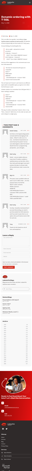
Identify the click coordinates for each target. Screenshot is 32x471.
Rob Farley (13, 154)
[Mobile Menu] (29, 2)
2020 (5, 336)
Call (6, 414)
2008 (5, 359)
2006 (5, 363)
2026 (5, 324)
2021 (5, 334)
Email (6, 405)
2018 (5, 340)
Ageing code (6, 308)
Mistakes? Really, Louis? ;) (10, 312)
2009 (5, 357)
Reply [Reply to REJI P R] (28, 175)
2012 (5, 351)
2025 (5, 326)
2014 (5, 348)
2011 (5, 353)
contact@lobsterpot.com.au (12, 407)
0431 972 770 (8, 415)
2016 (5, 344)
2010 (5, 355)
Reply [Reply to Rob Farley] (28, 153)
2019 (5, 338)
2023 (5, 330)
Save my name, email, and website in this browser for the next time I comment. (15, 263)
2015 (5, 346)
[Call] (2, 411)
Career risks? (7, 304)
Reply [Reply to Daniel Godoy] (28, 130)
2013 (5, 350)
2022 (5, 332)
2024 (5, 328)
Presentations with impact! (11, 300)
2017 (5, 342)
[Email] (2, 403)
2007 (5, 361)
